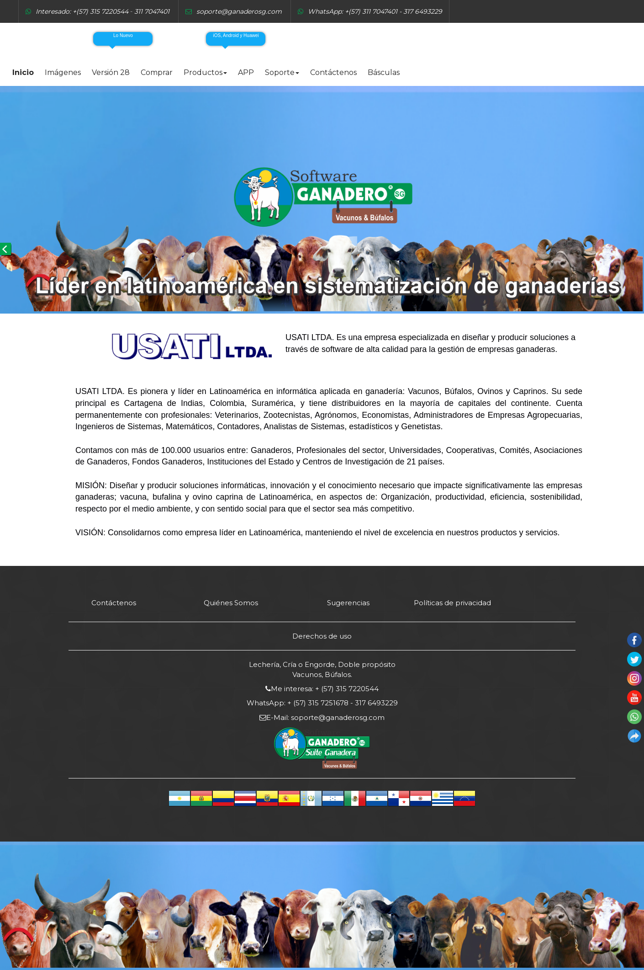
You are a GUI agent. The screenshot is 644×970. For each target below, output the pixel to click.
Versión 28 (111, 72)
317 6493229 (375, 702)
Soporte (282, 72)
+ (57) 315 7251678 (317, 702)
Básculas (384, 72)
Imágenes (63, 72)
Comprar (157, 72)
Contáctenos (333, 72)
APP (246, 72)
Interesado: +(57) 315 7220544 (82, 11)
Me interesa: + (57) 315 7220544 (325, 688)
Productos (205, 72)
